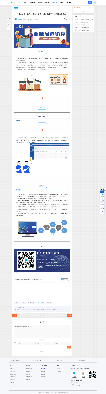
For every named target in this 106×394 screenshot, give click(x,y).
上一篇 (14, 315)
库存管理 (17, 302)
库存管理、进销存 (33, 302)
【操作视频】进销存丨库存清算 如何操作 (82, 19)
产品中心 (32, 2)
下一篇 (69, 315)
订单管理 (42, 302)
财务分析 (24, 302)
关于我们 (69, 2)
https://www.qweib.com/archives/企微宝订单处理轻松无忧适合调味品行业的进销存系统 (42, 309)
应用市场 (47, 2)
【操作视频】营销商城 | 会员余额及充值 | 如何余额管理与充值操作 (82, 25)
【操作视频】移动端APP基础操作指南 (82, 27)
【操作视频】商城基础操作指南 (81, 30)
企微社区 (16, 8)
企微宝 (19, 18)
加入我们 (62, 2)
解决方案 (40, 2)
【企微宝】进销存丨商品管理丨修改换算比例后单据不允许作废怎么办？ (82, 22)
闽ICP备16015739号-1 (63, 392)
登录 (90, 2)
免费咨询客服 (64, 279)
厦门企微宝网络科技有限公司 (49, 392)
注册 (95, 2)
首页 (25, 2)
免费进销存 (49, 302)
